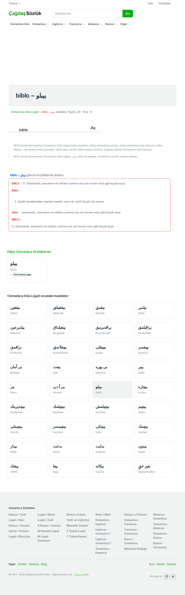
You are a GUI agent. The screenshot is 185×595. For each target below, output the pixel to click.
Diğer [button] (124, 24)
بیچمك (143, 426)
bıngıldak (59, 333)
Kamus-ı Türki (17, 514)
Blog (44, 564)
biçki (99, 432)
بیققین (15, 307)
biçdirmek (16, 412)
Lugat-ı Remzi (46, 514)
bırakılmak (144, 333)
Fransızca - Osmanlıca (131, 531)
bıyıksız (143, 352)
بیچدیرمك (17, 406)
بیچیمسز (59, 426)
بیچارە (142, 387)
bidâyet (100, 451)
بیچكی (100, 426)
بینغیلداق (59, 327)
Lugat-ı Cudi (45, 519)
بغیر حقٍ (144, 466)
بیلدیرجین (17, 327)
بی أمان (16, 367)
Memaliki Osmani (77, 525)
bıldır (141, 313)
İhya (151, 564)
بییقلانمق (59, 347)
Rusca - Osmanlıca (131, 541)
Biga (56, 471)
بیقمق (100, 307)
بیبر (140, 367)
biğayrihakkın (146, 471)
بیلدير (142, 307)
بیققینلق (59, 307)
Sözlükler (165, 3)
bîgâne (100, 471)
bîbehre (100, 372)
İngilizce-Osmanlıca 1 (103, 531)
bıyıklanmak (60, 352)
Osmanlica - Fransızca (132, 521)
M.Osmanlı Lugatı (48, 531)
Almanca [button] (93, 24)
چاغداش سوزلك (81, 574)
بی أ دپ (59, 387)
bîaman (15, 372)
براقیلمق (144, 327)
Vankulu (34, 564)
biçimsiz (58, 432)
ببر (12, 387)
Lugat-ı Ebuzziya (19, 536)
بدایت (100, 446)
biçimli (14, 432)
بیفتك (14, 466)
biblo (13, 269)
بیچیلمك (59, 406)
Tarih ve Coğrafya (77, 519)
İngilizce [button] (57, 24)
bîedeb (57, 392)
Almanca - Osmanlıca (160, 516)
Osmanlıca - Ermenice (103, 550)
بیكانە (100, 466)
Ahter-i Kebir (103, 514)
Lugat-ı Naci (16, 519)
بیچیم (142, 406)
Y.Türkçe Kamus (76, 536)
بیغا (55, 466)
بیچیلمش (102, 406)
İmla (150, 3)
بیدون (142, 446)
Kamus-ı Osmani (19, 525)
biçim (141, 412)
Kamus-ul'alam (75, 514)
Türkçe (13, 3)
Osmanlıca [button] (39, 24)
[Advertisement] (92, 55)
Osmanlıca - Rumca (161, 535)
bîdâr (13, 451)
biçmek (142, 432)
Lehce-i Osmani (19, 531)
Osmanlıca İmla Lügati (25, 111)
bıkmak (100, 313)
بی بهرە (101, 367)
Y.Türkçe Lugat (75, 531)
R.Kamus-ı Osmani (49, 525)
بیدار (13, 446)
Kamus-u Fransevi (135, 514)
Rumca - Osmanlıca (160, 545)
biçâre (142, 392)
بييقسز (143, 347)
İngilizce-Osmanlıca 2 (103, 541)
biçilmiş (100, 412)
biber (141, 372)
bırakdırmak (103, 333)
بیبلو (13, 263)
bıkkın (14, 313)
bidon (141, 451)
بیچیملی (16, 426)
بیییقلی (101, 347)
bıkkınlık (58, 313)
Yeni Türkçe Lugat (22, 275)
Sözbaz (171, 564)
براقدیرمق (103, 327)
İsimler (22, 564)
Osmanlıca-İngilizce (102, 521)
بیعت (56, 367)
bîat (55, 372)
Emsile (161, 564)
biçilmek (58, 412)
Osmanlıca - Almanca (161, 526)
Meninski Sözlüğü (135, 548)
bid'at (56, 451)
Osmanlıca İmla (19, 24)
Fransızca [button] (75, 24)
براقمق (15, 347)
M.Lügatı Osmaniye (44, 538)
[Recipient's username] (87, 13)
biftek (14, 471)
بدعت (57, 446)
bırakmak (16, 352)
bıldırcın (15, 333)
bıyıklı (99, 352)
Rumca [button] (110, 24)
